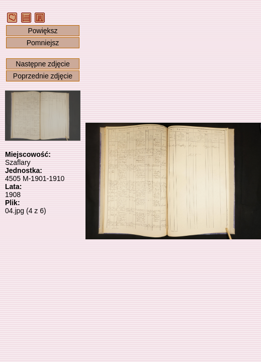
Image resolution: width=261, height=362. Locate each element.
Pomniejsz (43, 43)
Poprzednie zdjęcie (42, 76)
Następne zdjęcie (42, 64)
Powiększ (42, 31)
